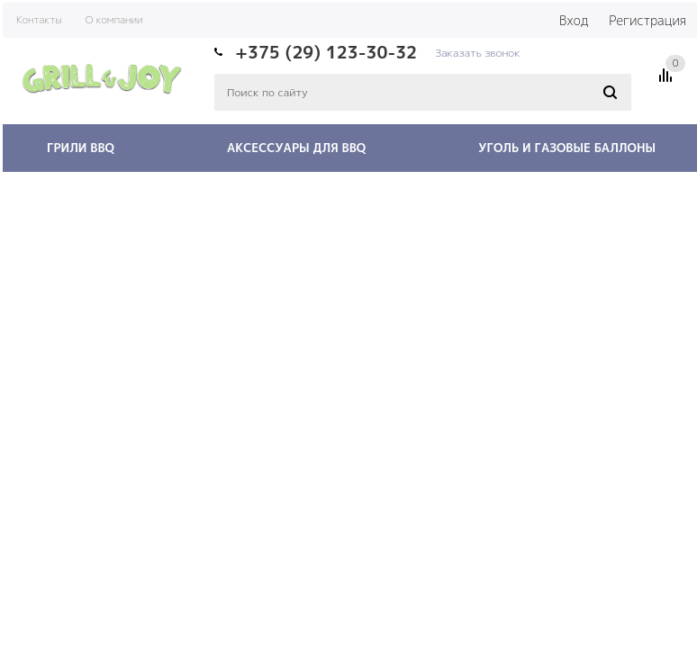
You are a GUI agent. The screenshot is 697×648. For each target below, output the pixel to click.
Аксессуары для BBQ (296, 148)
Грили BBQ (80, 148)
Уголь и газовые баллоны (567, 148)
